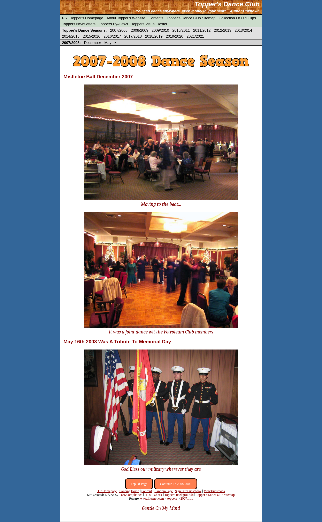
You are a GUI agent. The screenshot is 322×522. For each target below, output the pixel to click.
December (92, 43)
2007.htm (187, 498)
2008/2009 (139, 30)
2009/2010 (160, 30)
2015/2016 (91, 36)
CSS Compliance (131, 495)
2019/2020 (174, 36)
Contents (155, 18)
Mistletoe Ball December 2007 (98, 76)
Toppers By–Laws (113, 24)
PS (64, 18)
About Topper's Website (126, 18)
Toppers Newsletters (78, 24)
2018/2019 (153, 36)
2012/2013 (222, 30)
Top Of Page (139, 484)
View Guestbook (214, 491)
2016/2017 (112, 36)
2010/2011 (181, 30)
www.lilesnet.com (152, 498)
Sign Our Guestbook (188, 491)
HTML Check (153, 495)
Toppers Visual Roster (149, 24)
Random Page (163, 491)
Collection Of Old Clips (237, 18)
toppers (172, 498)
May (107, 43)
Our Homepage (107, 491)
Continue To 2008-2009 (175, 484)
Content (146, 491)
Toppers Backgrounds (179, 495)
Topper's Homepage (86, 18)
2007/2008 (119, 30)
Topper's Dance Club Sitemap (191, 18)
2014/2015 (70, 36)
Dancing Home (129, 491)
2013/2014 (243, 30)
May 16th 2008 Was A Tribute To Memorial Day (117, 341)
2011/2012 (201, 30)
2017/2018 (133, 36)
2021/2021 (195, 36)
